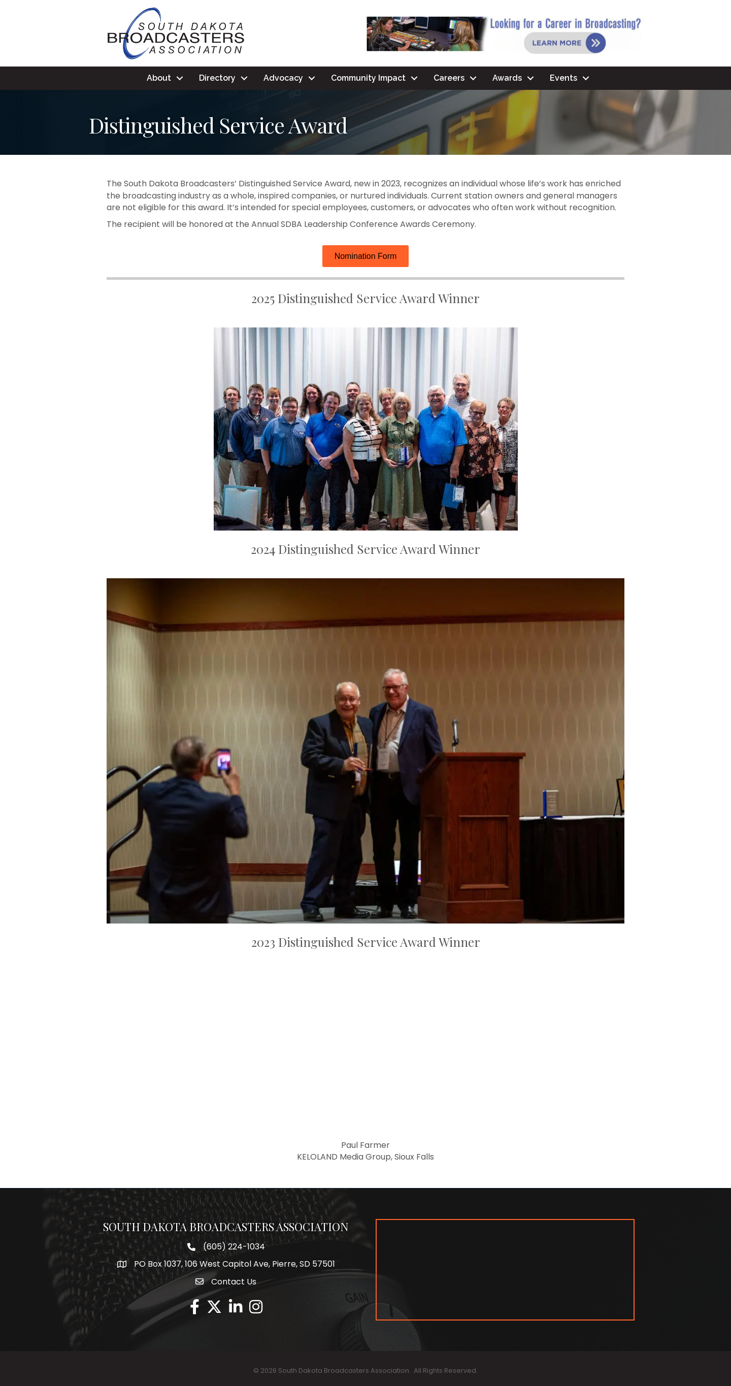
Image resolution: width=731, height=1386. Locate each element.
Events (563, 78)
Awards (507, 78)
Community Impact (368, 78)
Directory (217, 78)
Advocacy (283, 78)
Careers (449, 78)
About (159, 78)
